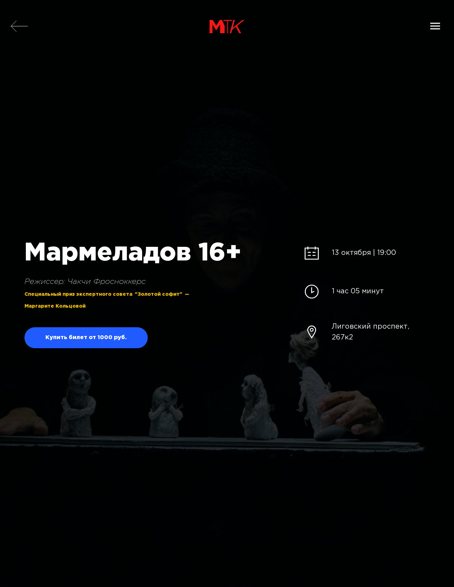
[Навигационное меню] (435, 26)
